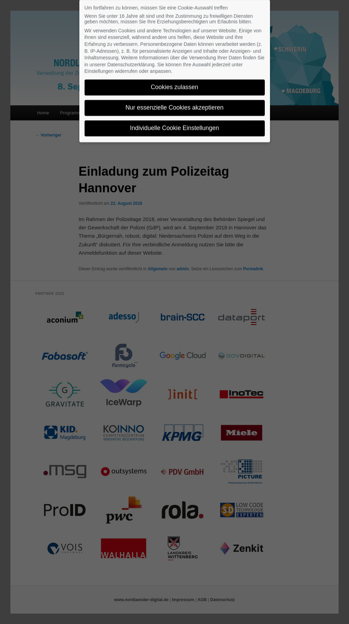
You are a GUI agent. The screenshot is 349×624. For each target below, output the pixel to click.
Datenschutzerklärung (131, 60)
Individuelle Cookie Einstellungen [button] (174, 124)
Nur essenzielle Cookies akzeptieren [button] (174, 103)
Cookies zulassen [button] (174, 83)
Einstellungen (99, 67)
